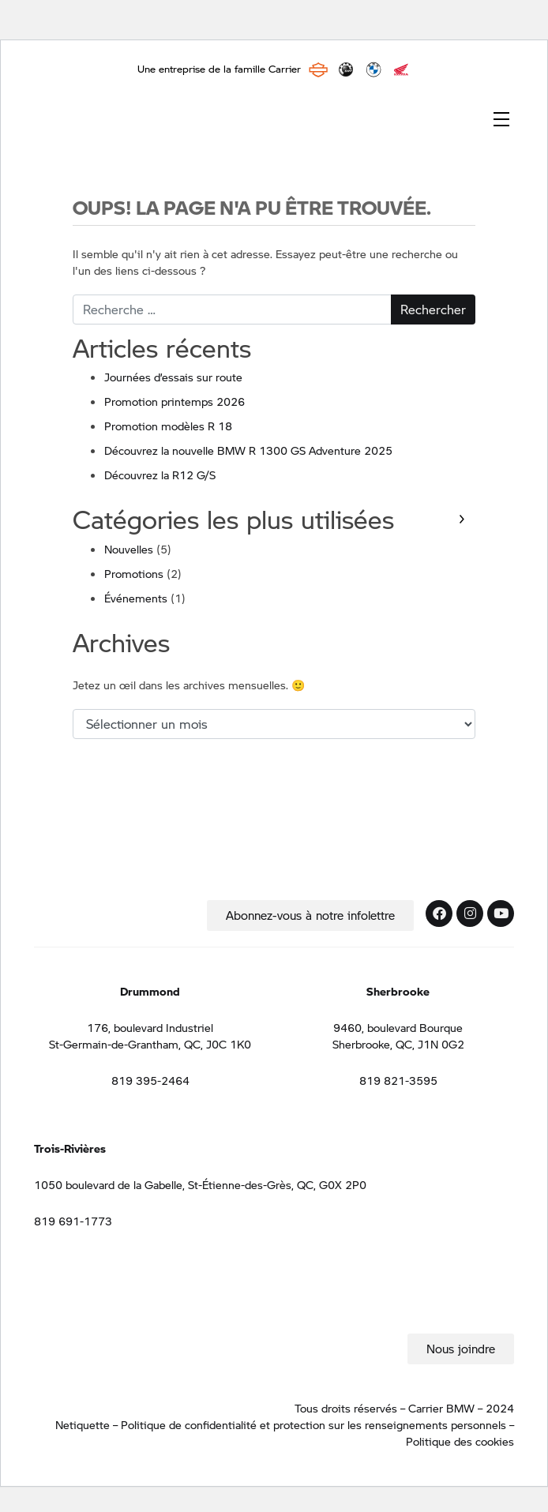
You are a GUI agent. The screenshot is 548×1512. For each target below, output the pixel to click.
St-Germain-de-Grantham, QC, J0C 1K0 (150, 1044)
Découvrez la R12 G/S (160, 474)
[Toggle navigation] (501, 117)
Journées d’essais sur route (173, 377)
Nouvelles (128, 549)
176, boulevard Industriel (150, 1027)
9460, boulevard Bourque (398, 1027)
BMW (373, 69)
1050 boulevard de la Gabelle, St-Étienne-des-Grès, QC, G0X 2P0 (200, 1184)
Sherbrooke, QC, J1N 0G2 (398, 1044)
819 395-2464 (150, 1080)
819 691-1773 (73, 1221)
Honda (401, 69)
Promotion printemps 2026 (174, 401)
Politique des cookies (460, 1441)
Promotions (133, 573)
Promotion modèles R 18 (168, 425)
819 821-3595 (398, 1080)
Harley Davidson (318, 69)
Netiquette (82, 1424)
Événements (135, 598)
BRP (346, 69)
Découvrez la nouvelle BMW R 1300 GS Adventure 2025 (248, 450)
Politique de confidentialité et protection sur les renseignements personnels (315, 1424)
